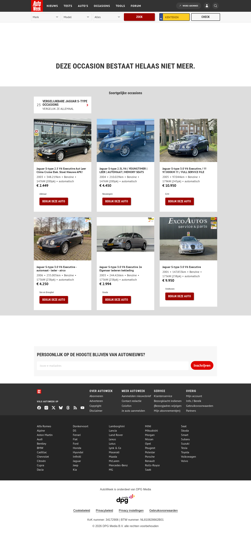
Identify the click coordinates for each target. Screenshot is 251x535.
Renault (150, 461)
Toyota (185, 452)
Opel (148, 443)
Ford (75, 443)
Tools (120, 6)
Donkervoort (80, 426)
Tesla (184, 448)
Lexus (112, 439)
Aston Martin (45, 435)
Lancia (113, 430)
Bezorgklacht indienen (168, 401)
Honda (77, 448)
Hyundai (78, 452)
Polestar (150, 452)
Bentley (41, 443)
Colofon (126, 406)
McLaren (114, 461)
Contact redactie (131, 401)
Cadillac (42, 452)
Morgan (150, 435)
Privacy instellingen (131, 510)
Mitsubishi (151, 430)
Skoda (185, 430)
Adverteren (96, 401)
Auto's (83, 6)
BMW (40, 448)
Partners (191, 410)
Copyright (95, 406)
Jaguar (77, 461)
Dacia (40, 469)
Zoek (139, 17)
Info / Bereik (193, 401)
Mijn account (194, 396)
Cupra (40, 465)
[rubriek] (108, 17)
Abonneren (96, 396)
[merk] (46, 17)
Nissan (149, 439)
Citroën (41, 461)
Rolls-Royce (152, 465)
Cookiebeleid (81, 510)
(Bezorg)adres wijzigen (168, 406)
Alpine (41, 430)
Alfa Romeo (44, 426)
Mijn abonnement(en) (167, 410)
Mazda (113, 456)
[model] (77, 17)
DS (74, 430)
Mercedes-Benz (118, 465)
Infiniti (77, 456)
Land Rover (116, 435)
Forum (136, 6)
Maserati (114, 452)
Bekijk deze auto (53, 201)
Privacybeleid (104, 510)
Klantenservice (163, 396)
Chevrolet (43, 456)
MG (111, 469)
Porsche (150, 456)
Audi (39, 439)
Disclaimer (96, 410)
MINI (148, 426)
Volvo (184, 461)
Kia (75, 469)
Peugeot (150, 448)
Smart (184, 435)
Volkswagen (188, 456)
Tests (68, 6)
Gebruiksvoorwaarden (199, 406)
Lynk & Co (115, 448)
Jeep (75, 465)
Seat (183, 426)
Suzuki (185, 443)
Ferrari (77, 435)
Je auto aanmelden (133, 410)
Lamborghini (117, 426)
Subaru (185, 439)
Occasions (102, 6)
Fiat (75, 439)
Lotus (112, 443)
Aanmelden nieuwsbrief (136, 396)
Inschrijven (202, 365)
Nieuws (52, 6)
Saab (148, 469)
